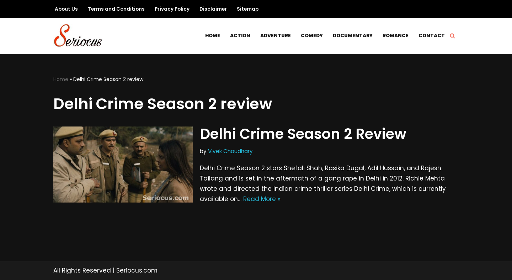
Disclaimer (213, 9)
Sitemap (247, 9)
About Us (66, 9)
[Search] (452, 35)
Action (240, 35)
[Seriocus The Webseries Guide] (80, 36)
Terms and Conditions (116, 9)
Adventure (275, 35)
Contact (431, 35)
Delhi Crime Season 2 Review (303, 134)
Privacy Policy (172, 9)
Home (212, 35)
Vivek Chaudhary (230, 151)
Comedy (312, 35)
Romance (396, 35)
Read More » (262, 199)
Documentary (353, 35)
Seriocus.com (137, 270)
